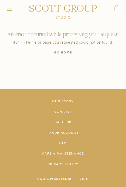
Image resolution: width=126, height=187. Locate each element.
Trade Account (63, 132)
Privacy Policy (63, 163)
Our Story (63, 101)
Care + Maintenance (63, 153)
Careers (63, 121)
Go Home (63, 52)
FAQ (63, 142)
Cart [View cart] (116, 8)
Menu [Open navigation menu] (9, 8)
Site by (84, 178)
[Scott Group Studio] (63, 12)
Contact (63, 111)
